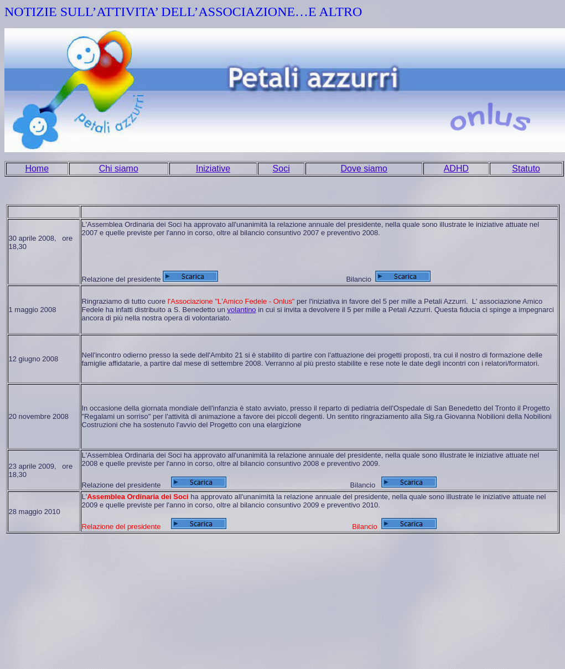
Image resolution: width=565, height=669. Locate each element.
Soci (281, 168)
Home (37, 168)
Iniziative (213, 168)
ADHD (456, 168)
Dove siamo (364, 168)
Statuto (526, 168)
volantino (241, 309)
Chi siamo (118, 168)
